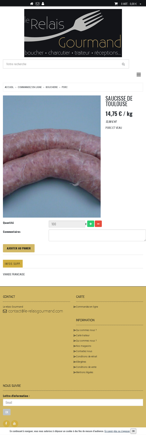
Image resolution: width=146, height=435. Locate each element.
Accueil (9, 87)
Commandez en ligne (30, 87)
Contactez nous (84, 351)
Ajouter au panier (19, 248)
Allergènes (81, 361)
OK (6, 412)
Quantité (8, 223)
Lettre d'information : (16, 396)
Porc (65, 87)
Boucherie (52, 87)
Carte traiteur (83, 335)
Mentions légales (84, 372)
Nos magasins (83, 345)
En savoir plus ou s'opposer (117, 431)
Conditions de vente (86, 367)
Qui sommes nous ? (86, 330)
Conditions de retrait (86, 356)
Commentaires (12, 232)
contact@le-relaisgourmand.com (33, 311)
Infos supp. (13, 264)
